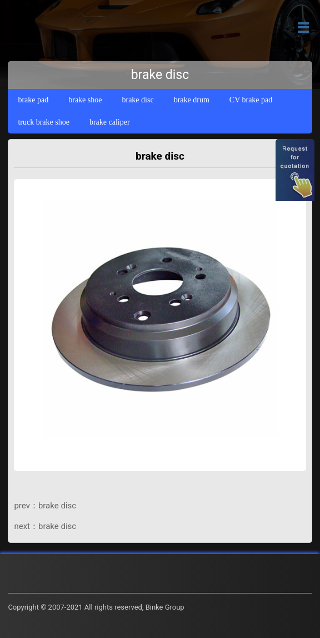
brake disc (137, 100)
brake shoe (85, 100)
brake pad (33, 100)
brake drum (191, 100)
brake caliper (109, 122)
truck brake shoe (43, 122)
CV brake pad (251, 100)
